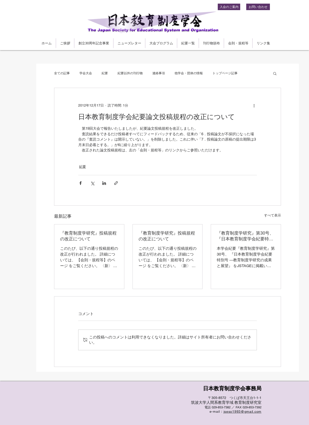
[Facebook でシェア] (80, 183)
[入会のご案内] (229, 7)
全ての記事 (62, 73)
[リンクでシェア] (116, 183)
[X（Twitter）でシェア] (92, 183)
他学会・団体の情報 (189, 73)
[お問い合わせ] (258, 7)
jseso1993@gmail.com (242, 411)
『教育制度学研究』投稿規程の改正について (88, 236)
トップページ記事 (225, 73)
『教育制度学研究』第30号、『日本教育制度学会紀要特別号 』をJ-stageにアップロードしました (245, 236)
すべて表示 (272, 215)
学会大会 (85, 73)
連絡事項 (158, 73)
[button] (275, 73)
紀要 (105, 73)
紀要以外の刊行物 (130, 73)
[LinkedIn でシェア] (104, 183)
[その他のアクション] (254, 105)
